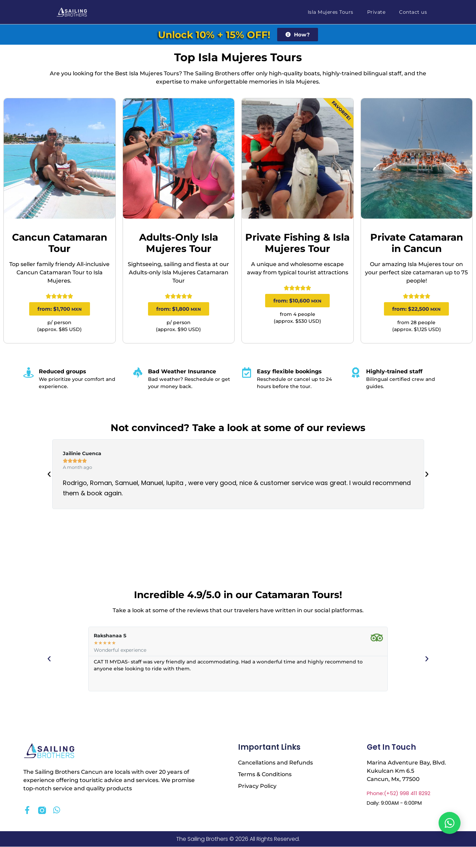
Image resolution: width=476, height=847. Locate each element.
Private (376, 12)
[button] (49, 474)
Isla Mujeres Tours (330, 12)
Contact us (413, 12)
